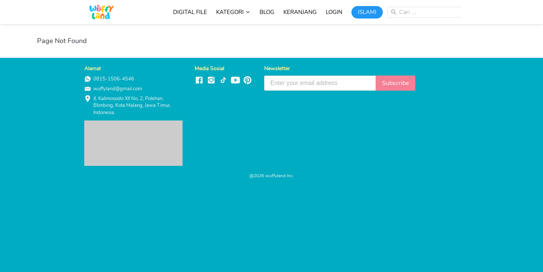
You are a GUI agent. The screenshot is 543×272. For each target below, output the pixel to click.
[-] (199, 81)
